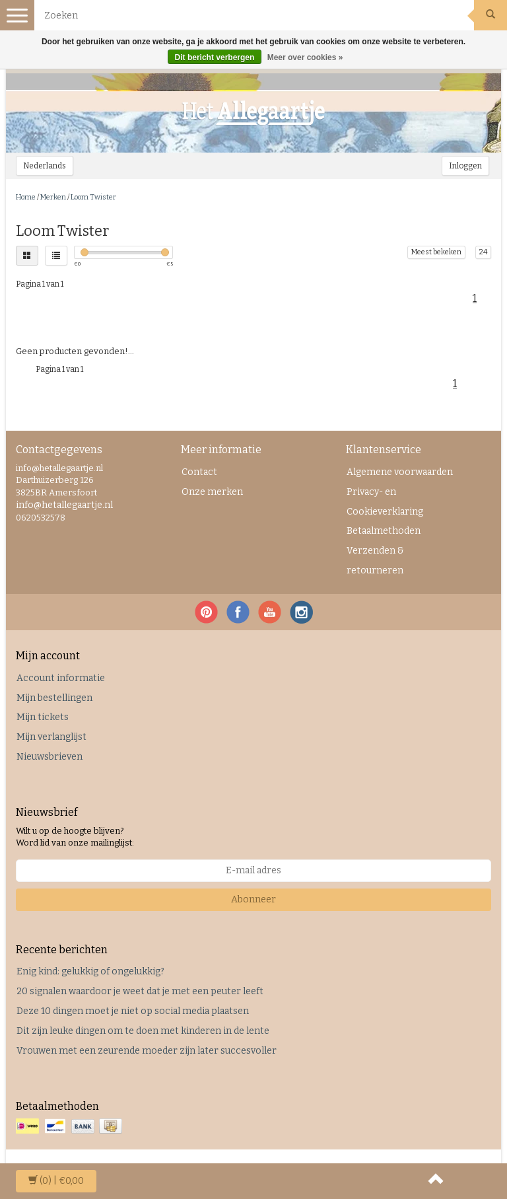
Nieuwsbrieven (50, 756)
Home (26, 197)
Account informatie (61, 678)
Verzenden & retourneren (375, 560)
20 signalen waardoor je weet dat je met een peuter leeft (140, 991)
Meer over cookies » (305, 57)
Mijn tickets (43, 717)
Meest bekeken (436, 252)
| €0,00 (56, 1180)
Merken (53, 197)
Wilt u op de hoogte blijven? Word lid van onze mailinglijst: (75, 837)
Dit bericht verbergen (215, 57)
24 (483, 252)
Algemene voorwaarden (400, 472)
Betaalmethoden (384, 530)
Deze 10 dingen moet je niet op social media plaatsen (133, 1011)
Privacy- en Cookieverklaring (385, 501)
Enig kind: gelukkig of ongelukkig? (90, 971)
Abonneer (253, 899)
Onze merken (212, 491)
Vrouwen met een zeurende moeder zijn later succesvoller (147, 1050)
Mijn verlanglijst (51, 737)
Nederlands (44, 165)
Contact (199, 472)
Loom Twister (93, 197)
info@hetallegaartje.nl (64, 505)
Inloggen (465, 165)
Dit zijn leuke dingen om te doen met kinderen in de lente (143, 1030)
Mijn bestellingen (54, 698)
